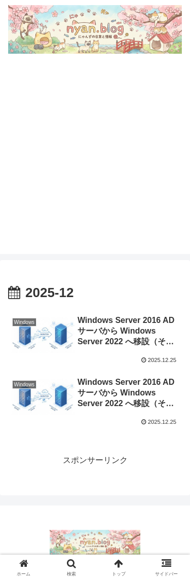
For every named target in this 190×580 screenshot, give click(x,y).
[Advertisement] (95, 159)
